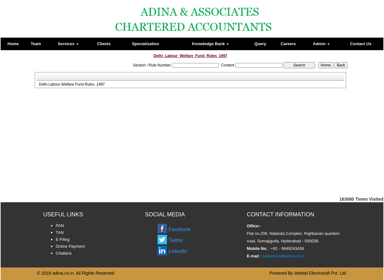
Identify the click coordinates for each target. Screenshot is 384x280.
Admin (321, 43)
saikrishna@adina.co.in (282, 256)
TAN (60, 232)
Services (68, 43)
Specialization (145, 43)
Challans (64, 253)
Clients (104, 43)
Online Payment (70, 246)
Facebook (179, 229)
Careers (288, 43)
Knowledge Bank (210, 43)
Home (13, 43)
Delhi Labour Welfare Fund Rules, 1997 (72, 84)
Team (36, 43)
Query (260, 43)
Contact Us (360, 43)
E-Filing (63, 239)
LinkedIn (178, 251)
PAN (60, 225)
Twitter (176, 240)
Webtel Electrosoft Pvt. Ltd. (320, 273)
